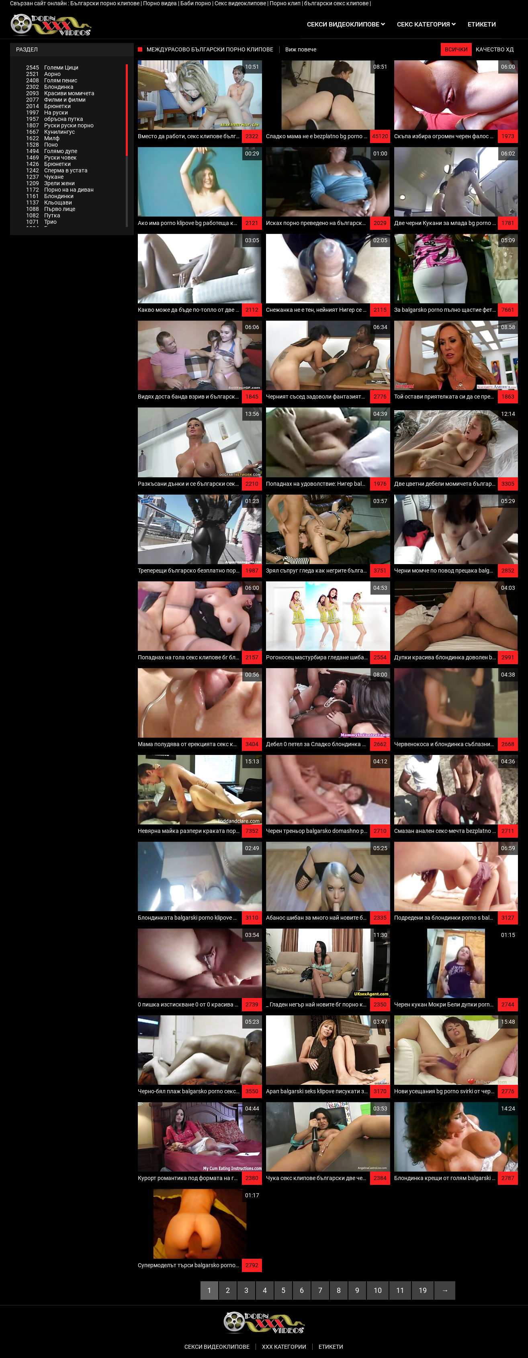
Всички (456, 49)
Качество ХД (495, 49)
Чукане (44, 177)
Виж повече (300, 49)
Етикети (331, 1347)
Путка (43, 215)
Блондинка (50, 87)
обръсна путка (54, 119)
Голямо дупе (51, 151)
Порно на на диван (60, 189)
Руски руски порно (60, 125)
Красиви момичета (60, 93)
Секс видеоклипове (241, 3)
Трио (41, 222)
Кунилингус (50, 132)
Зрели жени (50, 183)
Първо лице (50, 209)
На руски (47, 112)
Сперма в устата (57, 170)
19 (423, 1290)
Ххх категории (284, 1347)
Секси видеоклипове (217, 1347)
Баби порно (196, 3)
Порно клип (286, 3)
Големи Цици (52, 67)
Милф (42, 138)
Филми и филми (56, 99)
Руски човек (51, 157)
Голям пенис (51, 80)
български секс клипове (337, 3)
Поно (42, 144)
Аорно (43, 74)
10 (378, 1290)
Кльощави (49, 202)
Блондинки (50, 196)
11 (400, 1290)
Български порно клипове (105, 3)
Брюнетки (48, 106)
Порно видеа (160, 3)
